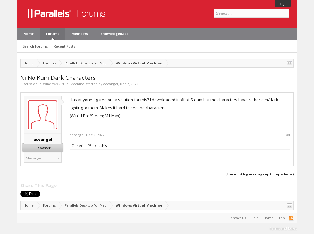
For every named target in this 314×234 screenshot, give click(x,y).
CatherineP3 (81, 145)
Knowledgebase (114, 33)
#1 (288, 135)
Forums (52, 33)
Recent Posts (64, 46)
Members (79, 33)
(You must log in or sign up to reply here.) (260, 174)
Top (281, 218)
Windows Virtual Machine (63, 84)
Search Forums (35, 46)
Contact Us (237, 218)
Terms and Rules (283, 228)
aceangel (110, 84)
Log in (283, 3)
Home (28, 33)
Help (254, 218)
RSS (291, 218)
